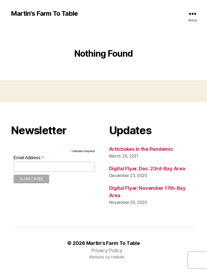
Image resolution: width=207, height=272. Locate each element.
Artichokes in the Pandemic (141, 149)
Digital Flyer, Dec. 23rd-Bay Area (147, 168)
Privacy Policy (106, 250)
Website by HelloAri (107, 257)
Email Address (29, 158)
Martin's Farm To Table (44, 13)
